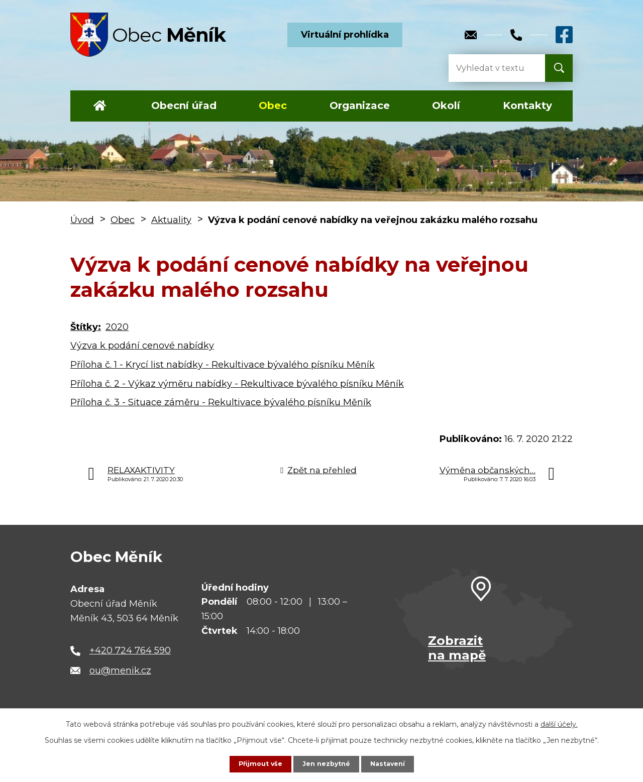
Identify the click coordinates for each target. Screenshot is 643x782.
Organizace (360, 105)
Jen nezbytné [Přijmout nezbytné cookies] (326, 763)
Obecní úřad (184, 105)
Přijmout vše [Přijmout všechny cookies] (256, 763)
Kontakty (527, 105)
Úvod (100, 106)
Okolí (446, 105)
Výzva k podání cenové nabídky (142, 345)
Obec (273, 105)
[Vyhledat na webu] (489, 68)
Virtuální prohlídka (345, 34)
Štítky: (85, 326)
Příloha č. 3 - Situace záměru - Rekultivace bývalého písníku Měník (220, 402)
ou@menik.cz (120, 670)
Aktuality (171, 220)
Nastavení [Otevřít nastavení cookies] (392, 763)
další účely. (559, 723)
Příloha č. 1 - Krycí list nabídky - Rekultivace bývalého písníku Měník (222, 364)
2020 (117, 326)
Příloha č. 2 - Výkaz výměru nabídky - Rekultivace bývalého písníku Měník (237, 383)
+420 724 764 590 (130, 650)
